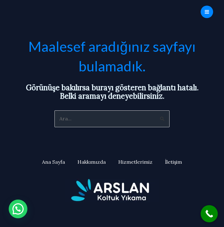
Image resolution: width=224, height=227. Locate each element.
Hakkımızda (91, 162)
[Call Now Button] (209, 213)
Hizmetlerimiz (135, 162)
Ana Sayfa (53, 162)
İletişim (173, 162)
